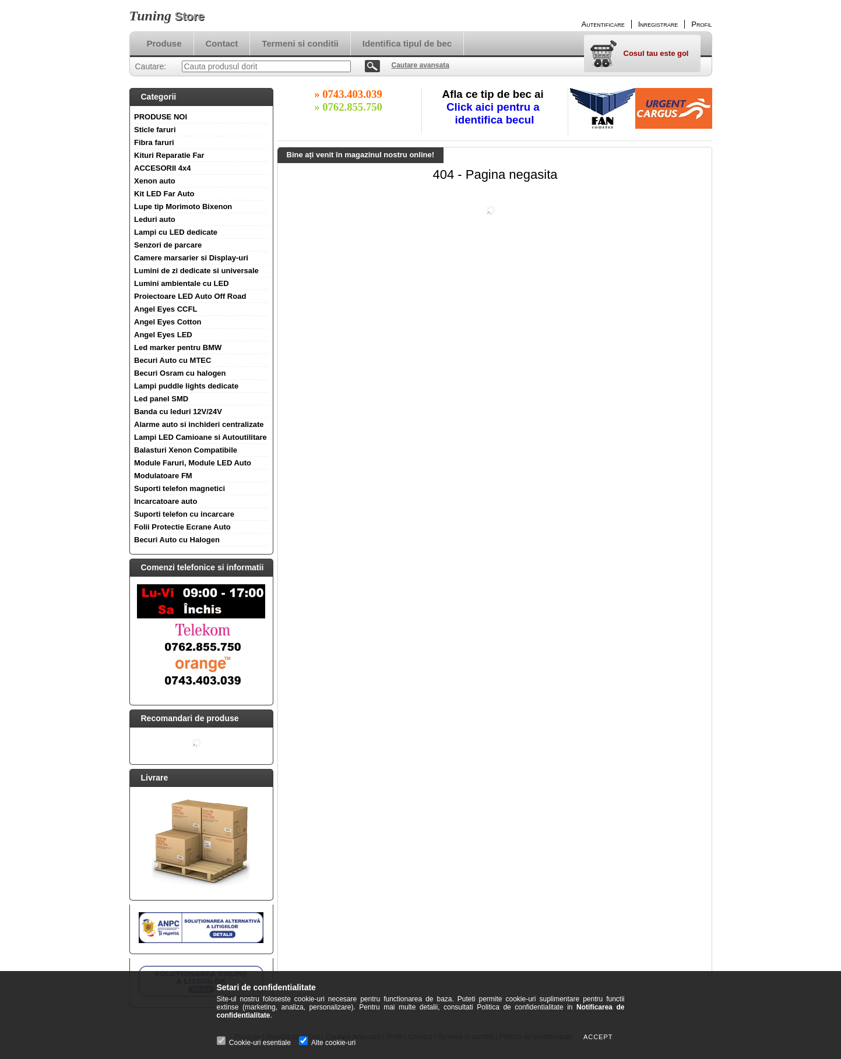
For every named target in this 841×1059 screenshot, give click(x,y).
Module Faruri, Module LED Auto (192, 462)
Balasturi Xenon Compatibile (185, 450)
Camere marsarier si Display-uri (191, 257)
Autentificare (603, 24)
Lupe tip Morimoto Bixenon (183, 206)
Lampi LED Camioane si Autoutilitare (200, 437)
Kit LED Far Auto (164, 193)
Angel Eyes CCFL (165, 309)
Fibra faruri (154, 142)
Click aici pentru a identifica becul (494, 113)
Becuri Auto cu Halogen (177, 539)
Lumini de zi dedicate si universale (196, 270)
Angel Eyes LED (163, 334)
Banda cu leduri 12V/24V (178, 411)
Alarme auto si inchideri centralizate (199, 424)
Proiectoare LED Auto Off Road (190, 296)
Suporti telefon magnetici (179, 488)
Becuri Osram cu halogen (180, 373)
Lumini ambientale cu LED (181, 283)
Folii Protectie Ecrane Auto (182, 527)
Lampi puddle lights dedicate (186, 386)
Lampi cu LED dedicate (175, 232)
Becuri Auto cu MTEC (172, 360)
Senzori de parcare (168, 245)
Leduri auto (154, 219)
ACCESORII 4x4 (162, 168)
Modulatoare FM (163, 475)
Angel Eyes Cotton (168, 321)
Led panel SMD (161, 398)
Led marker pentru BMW (177, 347)
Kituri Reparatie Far (169, 155)
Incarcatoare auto (165, 501)
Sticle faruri (155, 129)
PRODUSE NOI (160, 116)
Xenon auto (154, 180)
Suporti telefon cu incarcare (184, 514)
